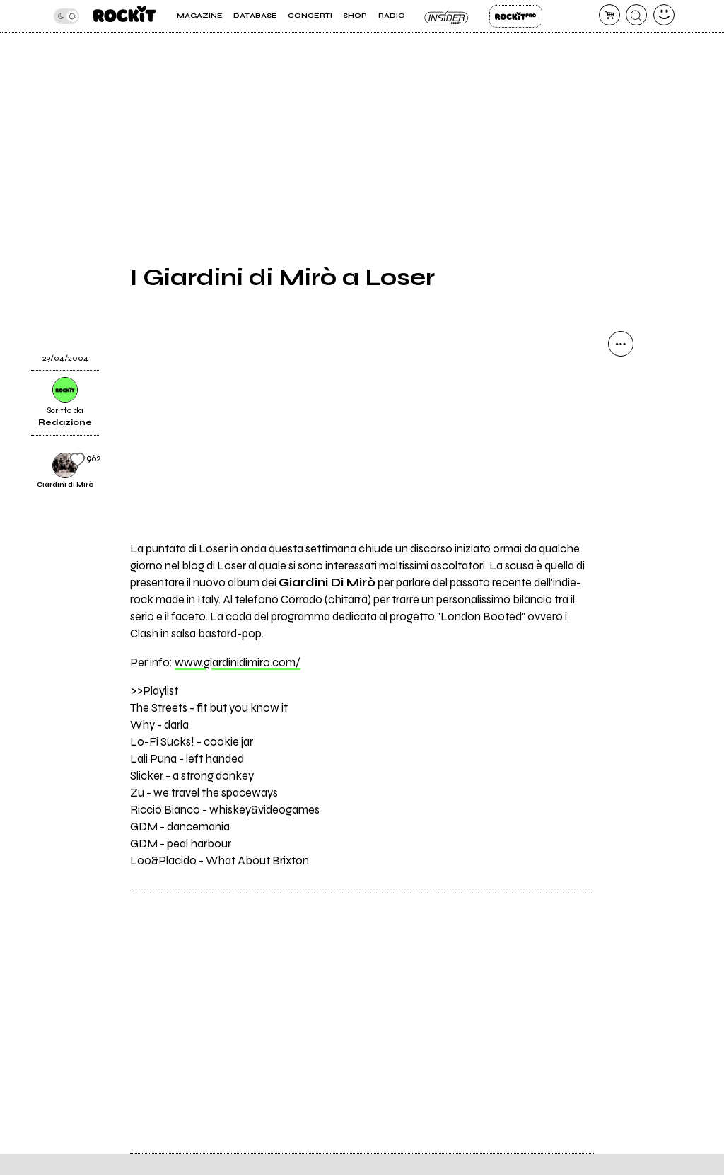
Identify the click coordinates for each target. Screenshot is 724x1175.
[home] (124, 16)
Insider (447, 16)
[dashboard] (664, 14)
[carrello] (609, 14)
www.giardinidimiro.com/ (237, 663)
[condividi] (621, 344)
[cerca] (636, 14)
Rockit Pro (515, 16)
